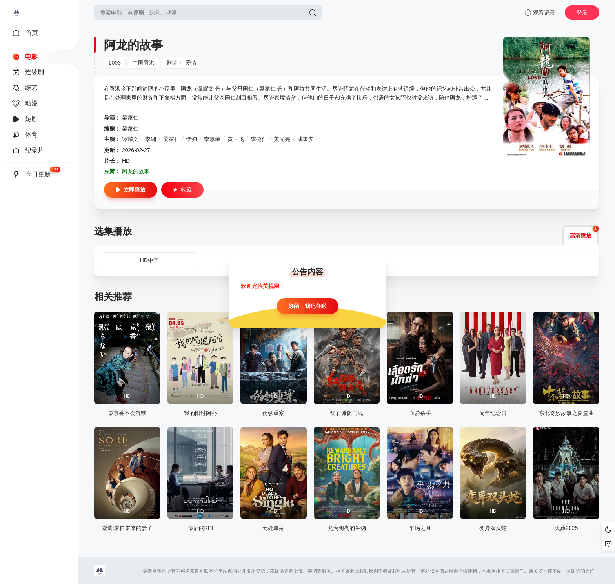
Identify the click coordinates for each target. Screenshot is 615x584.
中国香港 (144, 63)
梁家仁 (130, 117)
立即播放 (131, 190)
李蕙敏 (212, 139)
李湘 (150, 139)
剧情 (171, 63)
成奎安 (305, 139)
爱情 (191, 63)
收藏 (182, 190)
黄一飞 (235, 139)
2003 (115, 63)
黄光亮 (282, 139)
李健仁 (259, 139)
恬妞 (191, 139)
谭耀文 (130, 139)
